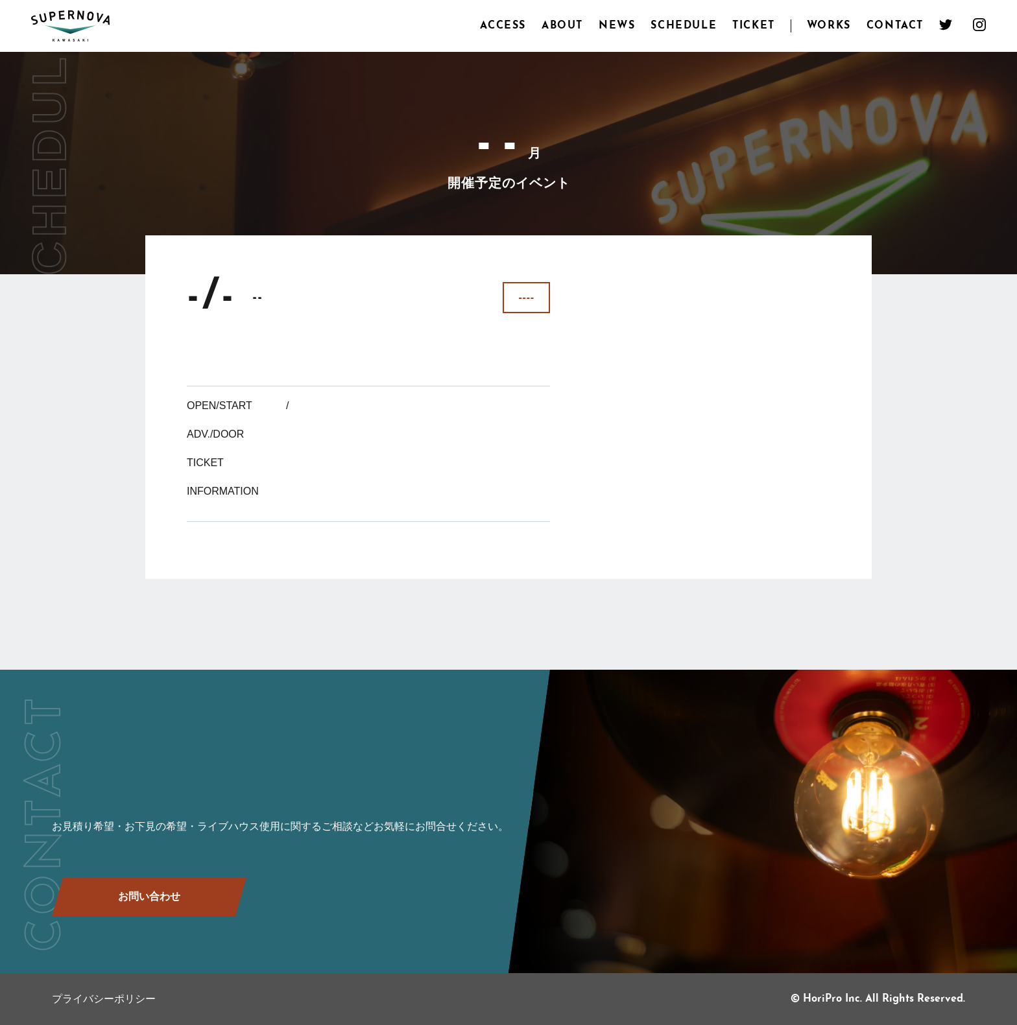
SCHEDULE (684, 26)
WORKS (829, 26)
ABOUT (562, 26)
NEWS (617, 26)
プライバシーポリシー (104, 999)
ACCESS (503, 26)
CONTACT (895, 26)
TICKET (753, 26)
